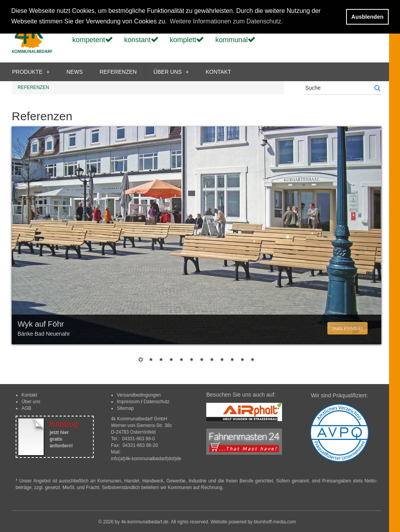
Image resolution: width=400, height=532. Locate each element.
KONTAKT (218, 72)
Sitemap (125, 408)
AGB (26, 408)
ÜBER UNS (171, 72)
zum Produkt (347, 328)
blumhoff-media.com (275, 522)
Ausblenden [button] (367, 17)
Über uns (30, 401)
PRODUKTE (31, 72)
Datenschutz (157, 401)
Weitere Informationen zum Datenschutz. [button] (226, 21)
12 (252, 360)
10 (232, 360)
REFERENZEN (118, 72)
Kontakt (29, 395)
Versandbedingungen (139, 395)
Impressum (128, 401)
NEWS (74, 72)
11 (242, 360)
